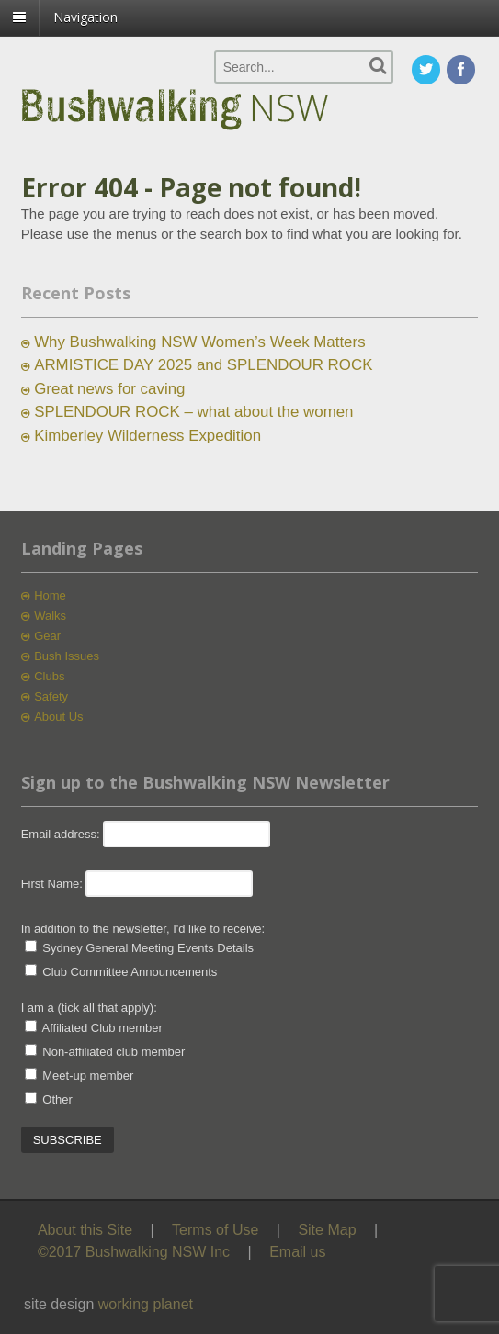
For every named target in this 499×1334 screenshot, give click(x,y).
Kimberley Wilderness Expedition (147, 435)
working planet (145, 1304)
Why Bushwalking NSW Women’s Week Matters (199, 342)
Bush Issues (66, 656)
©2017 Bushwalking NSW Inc (134, 1252)
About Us (58, 716)
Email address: (62, 834)
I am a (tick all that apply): (89, 1008)
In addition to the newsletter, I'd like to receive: (143, 929)
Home (50, 595)
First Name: (52, 884)
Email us (297, 1252)
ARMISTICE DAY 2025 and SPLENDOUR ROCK (203, 365)
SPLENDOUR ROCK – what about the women (193, 411)
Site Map (327, 1230)
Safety (51, 696)
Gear (47, 636)
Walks (50, 615)
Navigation (85, 17)
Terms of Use (215, 1230)
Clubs (49, 676)
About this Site (85, 1230)
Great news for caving (109, 389)
